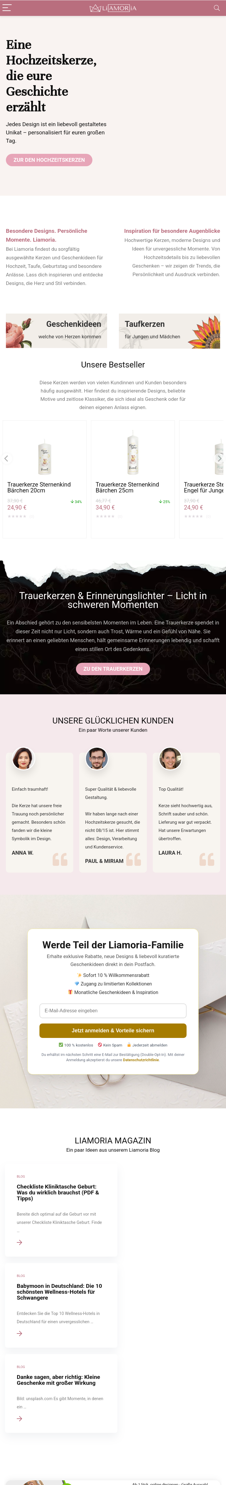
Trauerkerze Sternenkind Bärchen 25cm (127, 487)
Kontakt (86, 1446)
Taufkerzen (124, 1422)
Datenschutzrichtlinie (141, 1060)
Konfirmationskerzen (133, 1438)
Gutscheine (89, 1468)
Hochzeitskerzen (129, 1413)
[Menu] (7, 8)
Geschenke (124, 1455)
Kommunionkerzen (131, 1446)
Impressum (89, 1413)
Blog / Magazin (128, 1463)
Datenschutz (90, 1422)
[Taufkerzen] (169, 331)
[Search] (217, 8)
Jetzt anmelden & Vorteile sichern (113, 1031)
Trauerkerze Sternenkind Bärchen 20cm (39, 487)
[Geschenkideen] (56, 331)
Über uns (87, 1430)
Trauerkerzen (126, 1430)
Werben (86, 1438)
